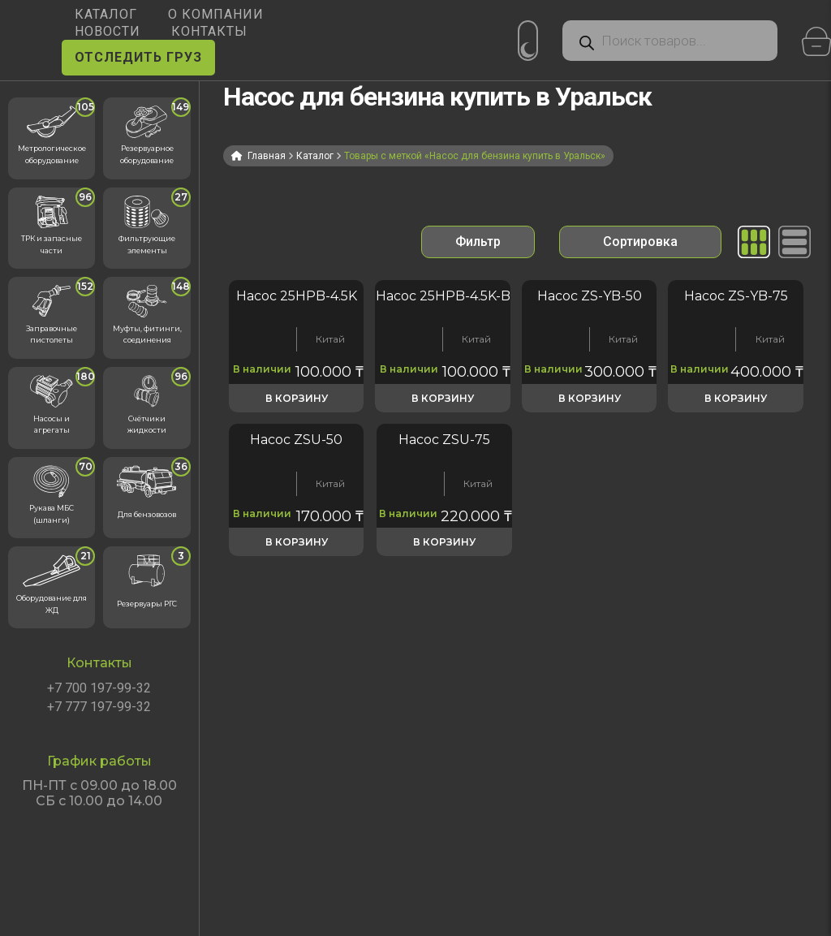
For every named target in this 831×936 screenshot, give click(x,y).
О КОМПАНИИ (216, 14)
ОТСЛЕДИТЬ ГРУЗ (138, 57)
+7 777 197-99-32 (99, 707)
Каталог (315, 156)
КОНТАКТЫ (209, 31)
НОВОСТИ (107, 31)
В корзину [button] (296, 398)
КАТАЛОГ (106, 14)
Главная (267, 156)
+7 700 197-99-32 (99, 688)
